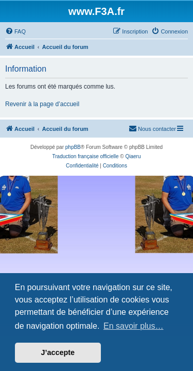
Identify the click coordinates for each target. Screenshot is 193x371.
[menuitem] (15, 31)
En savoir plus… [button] (133, 326)
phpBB (73, 147)
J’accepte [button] (58, 352)
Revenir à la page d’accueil (42, 104)
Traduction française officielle (85, 156)
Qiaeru (133, 156)
